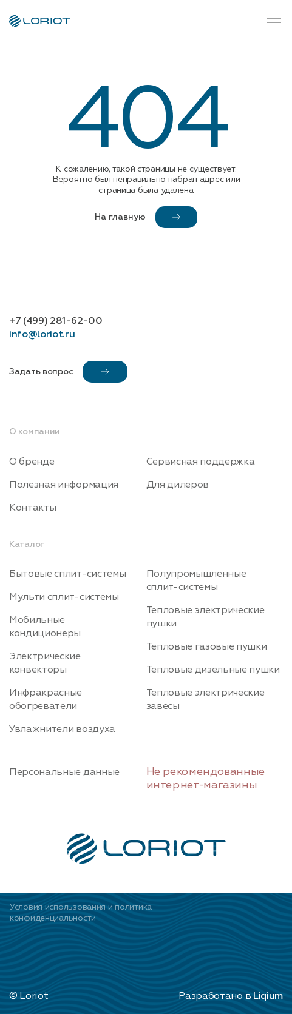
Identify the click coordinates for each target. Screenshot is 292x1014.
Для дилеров (177, 484)
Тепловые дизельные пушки (213, 669)
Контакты (32, 508)
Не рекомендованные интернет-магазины (205, 778)
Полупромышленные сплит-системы (196, 580)
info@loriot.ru (42, 334)
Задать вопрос (68, 372)
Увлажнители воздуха (62, 729)
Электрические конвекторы (45, 663)
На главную (146, 217)
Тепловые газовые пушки (206, 646)
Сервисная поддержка (200, 461)
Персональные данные (64, 772)
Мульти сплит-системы (64, 597)
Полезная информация (63, 484)
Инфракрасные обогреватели (45, 699)
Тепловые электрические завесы (205, 699)
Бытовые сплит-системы (67, 574)
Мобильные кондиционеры (45, 626)
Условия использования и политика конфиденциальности (81, 912)
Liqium (268, 996)
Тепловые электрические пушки (205, 617)
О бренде (31, 461)
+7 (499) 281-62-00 (55, 321)
